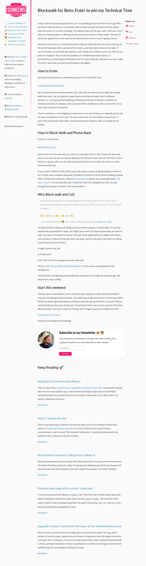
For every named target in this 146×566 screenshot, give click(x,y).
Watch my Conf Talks (15, 30)
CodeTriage (21, 75)
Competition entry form (51, 85)
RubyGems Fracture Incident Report (59, 381)
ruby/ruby (8, 98)
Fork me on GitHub (14, 34)
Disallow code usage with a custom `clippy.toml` (66, 488)
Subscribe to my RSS (15, 41)
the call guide (80, 178)
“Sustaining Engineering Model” (60, 428)
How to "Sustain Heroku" (52, 418)
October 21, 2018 (104, 221)
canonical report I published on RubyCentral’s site (78, 387)
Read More (42, 405)
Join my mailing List (15, 23)
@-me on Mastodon (15, 44)
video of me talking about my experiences (65, 266)
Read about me (13, 37)
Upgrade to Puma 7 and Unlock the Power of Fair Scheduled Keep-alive (80, 526)
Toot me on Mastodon (16, 26)
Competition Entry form (48, 315)
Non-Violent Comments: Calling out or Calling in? (66, 455)
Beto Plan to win (46, 147)
